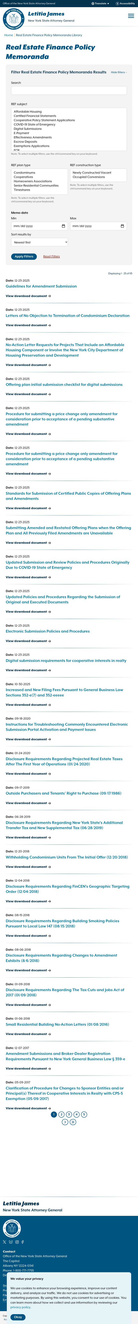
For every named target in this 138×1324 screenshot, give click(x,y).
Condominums (39, 173)
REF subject (19, 104)
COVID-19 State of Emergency (69, 125)
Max (73, 218)
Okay (18, 1317)
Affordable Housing (69, 112)
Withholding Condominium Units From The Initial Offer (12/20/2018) (67, 857)
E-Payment (69, 133)
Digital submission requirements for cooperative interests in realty (66, 661)
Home (8, 35)
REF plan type (20, 165)
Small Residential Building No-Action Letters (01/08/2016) (57, 1024)
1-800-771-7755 (23, 1270)
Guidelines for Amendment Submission (41, 286)
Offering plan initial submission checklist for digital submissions (64, 385)
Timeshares (39, 190)
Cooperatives (39, 177)
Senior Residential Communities (39, 186)
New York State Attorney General (51, 21)
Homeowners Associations (39, 182)
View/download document (26, 296)
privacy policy (20, 1307)
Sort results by (21, 234)
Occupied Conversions (98, 177)
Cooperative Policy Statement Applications (69, 121)
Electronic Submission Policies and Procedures (48, 631)
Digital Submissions (69, 129)
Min (13, 218)
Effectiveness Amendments (69, 138)
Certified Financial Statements (69, 116)
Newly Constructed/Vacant (98, 173)
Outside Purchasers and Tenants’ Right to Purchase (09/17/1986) (63, 793)
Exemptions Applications (69, 146)
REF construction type (85, 165)
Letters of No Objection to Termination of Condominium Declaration (68, 316)
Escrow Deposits (69, 142)
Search (16, 83)
